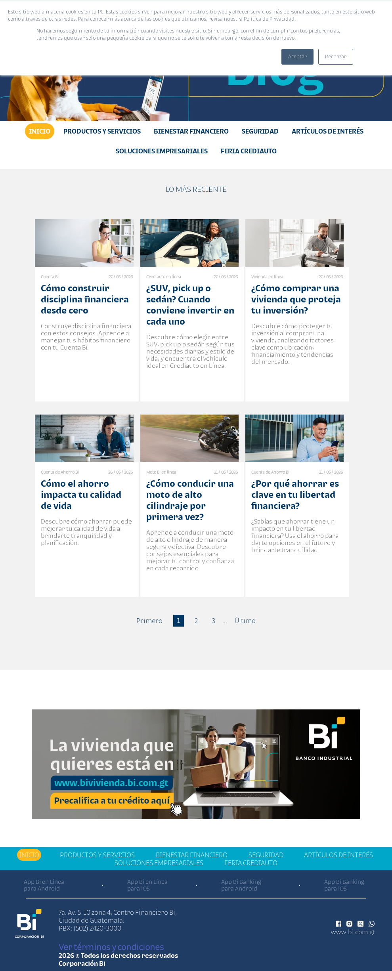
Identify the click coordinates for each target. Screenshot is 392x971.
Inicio (39, 131)
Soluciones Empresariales (162, 151)
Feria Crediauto (249, 151)
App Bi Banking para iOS (344, 885)
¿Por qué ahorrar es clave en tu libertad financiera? (295, 494)
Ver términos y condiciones (111, 947)
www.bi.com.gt (353, 931)
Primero (149, 621)
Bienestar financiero (191, 131)
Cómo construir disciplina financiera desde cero (85, 299)
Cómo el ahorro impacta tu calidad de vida (81, 494)
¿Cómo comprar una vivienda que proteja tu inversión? (296, 299)
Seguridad (260, 131)
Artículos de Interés (327, 131)
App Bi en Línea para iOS (147, 885)
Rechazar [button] (335, 56)
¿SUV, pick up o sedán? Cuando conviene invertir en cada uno (190, 305)
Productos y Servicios (102, 131)
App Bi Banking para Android (241, 885)
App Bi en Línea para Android (44, 885)
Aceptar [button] (297, 56)
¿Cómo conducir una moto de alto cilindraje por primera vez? (190, 500)
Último (245, 621)
